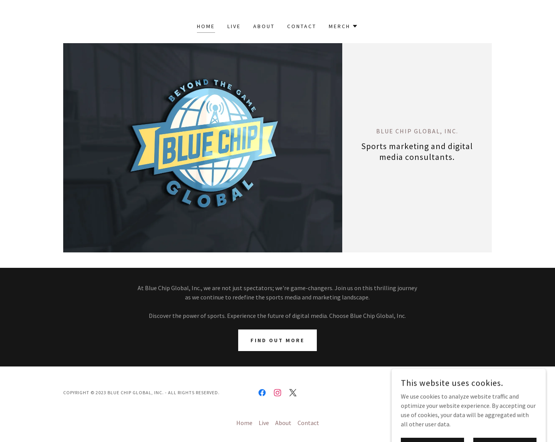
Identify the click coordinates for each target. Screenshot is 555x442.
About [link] (264, 26)
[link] (262, 392)
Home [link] (206, 26)
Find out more (277, 340)
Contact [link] (301, 26)
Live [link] (234, 26)
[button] (343, 26)
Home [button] (244, 423)
